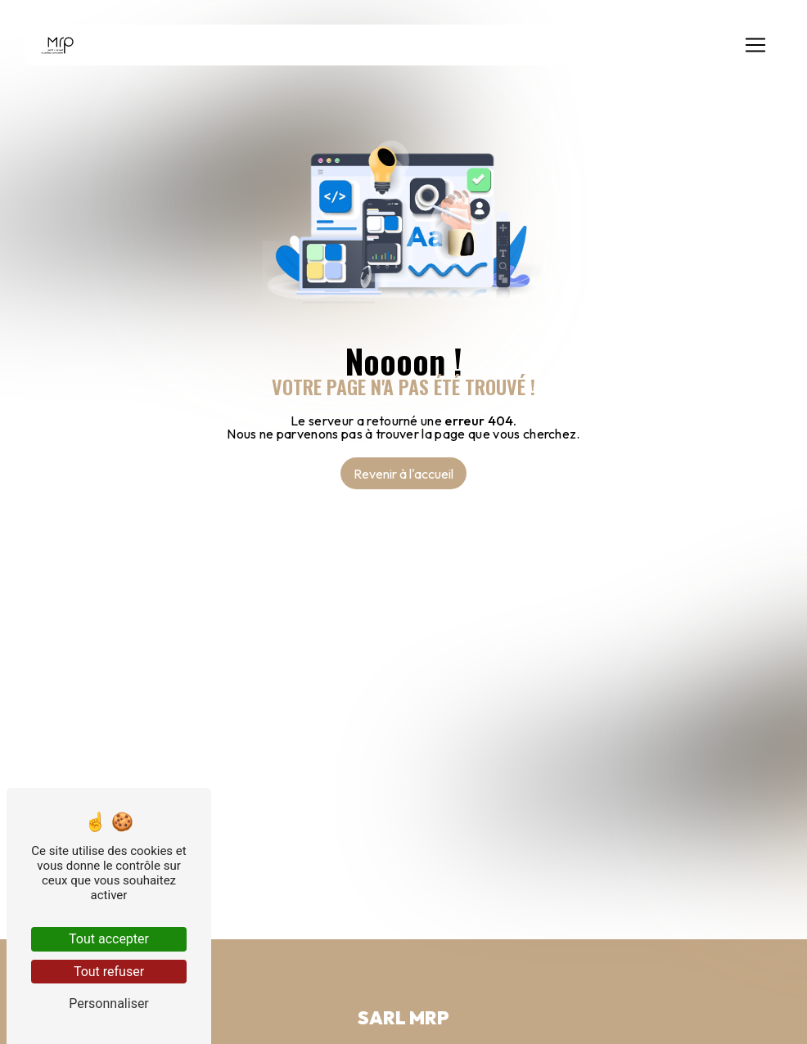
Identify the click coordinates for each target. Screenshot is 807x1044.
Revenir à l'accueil (403, 474)
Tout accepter (109, 939)
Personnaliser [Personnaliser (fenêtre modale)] (109, 1003)
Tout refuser (109, 971)
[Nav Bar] (755, 45)
